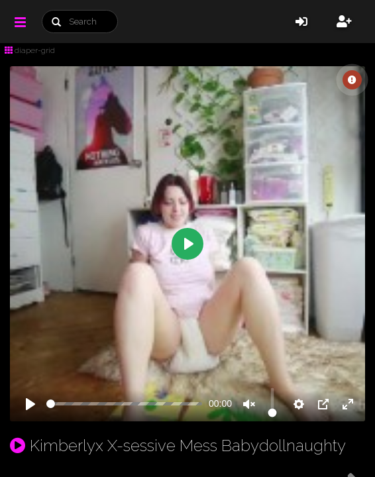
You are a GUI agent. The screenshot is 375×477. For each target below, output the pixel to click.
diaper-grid (30, 50)
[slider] (124, 404)
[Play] (30, 404)
